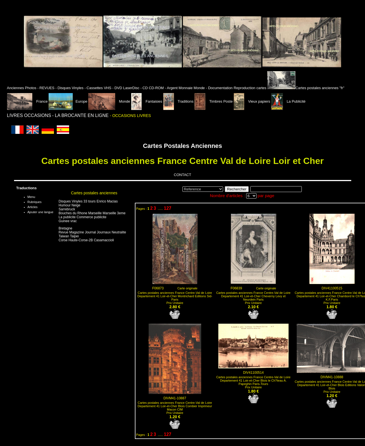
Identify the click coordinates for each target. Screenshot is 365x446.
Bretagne (65, 228)
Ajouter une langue (40, 212)
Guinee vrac (68, 221)
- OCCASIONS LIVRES (130, 115)
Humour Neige (69, 205)
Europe (68, 101)
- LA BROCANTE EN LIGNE (81, 115)
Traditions (178, 101)
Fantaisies (147, 101)
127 (167, 208)
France (28, 101)
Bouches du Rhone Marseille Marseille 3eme (92, 213)
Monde (109, 101)
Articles (33, 207)
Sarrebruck (67, 209)
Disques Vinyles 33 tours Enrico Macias (88, 201)
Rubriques (35, 202)
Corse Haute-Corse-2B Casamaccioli (86, 240)
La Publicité (288, 101)
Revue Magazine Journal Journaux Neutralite (92, 232)
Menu (31, 197)
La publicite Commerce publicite (82, 217)
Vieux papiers (252, 101)
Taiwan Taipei (69, 236)
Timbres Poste (213, 101)
